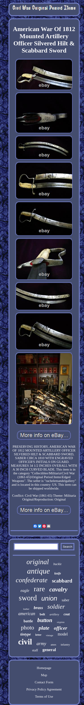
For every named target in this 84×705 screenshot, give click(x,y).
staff (35, 650)
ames (53, 644)
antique (38, 571)
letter (38, 634)
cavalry (58, 589)
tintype (25, 634)
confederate (31, 580)
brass (38, 607)
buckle (57, 564)
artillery (54, 614)
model (63, 634)
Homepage (44, 668)
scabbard (62, 581)
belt (42, 614)
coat (67, 614)
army (41, 643)
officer (60, 628)
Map (44, 675)
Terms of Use (44, 696)
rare (39, 589)
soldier (56, 606)
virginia (60, 622)
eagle (25, 590)
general (49, 649)
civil (25, 641)
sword (28, 598)
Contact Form (44, 682)
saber (65, 600)
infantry (65, 644)
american (26, 613)
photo (27, 627)
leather (26, 609)
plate (44, 628)
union (49, 598)
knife (57, 573)
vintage (49, 635)
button (44, 620)
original (37, 562)
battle (28, 621)
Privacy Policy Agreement (44, 689)
